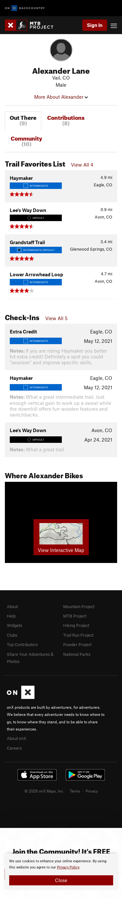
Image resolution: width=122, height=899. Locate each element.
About (12, 606)
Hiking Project (76, 625)
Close (61, 880)
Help (11, 615)
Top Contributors (22, 644)
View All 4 (82, 165)
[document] (61, 871)
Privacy (92, 791)
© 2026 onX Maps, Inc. (44, 791)
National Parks (76, 654)
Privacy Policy (68, 867)
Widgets (14, 625)
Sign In (94, 25)
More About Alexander (61, 97)
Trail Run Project (78, 635)
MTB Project (74, 615)
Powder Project (77, 644)
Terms (75, 791)
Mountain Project (78, 606)
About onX (16, 738)
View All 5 (56, 318)
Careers (14, 748)
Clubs (12, 635)
